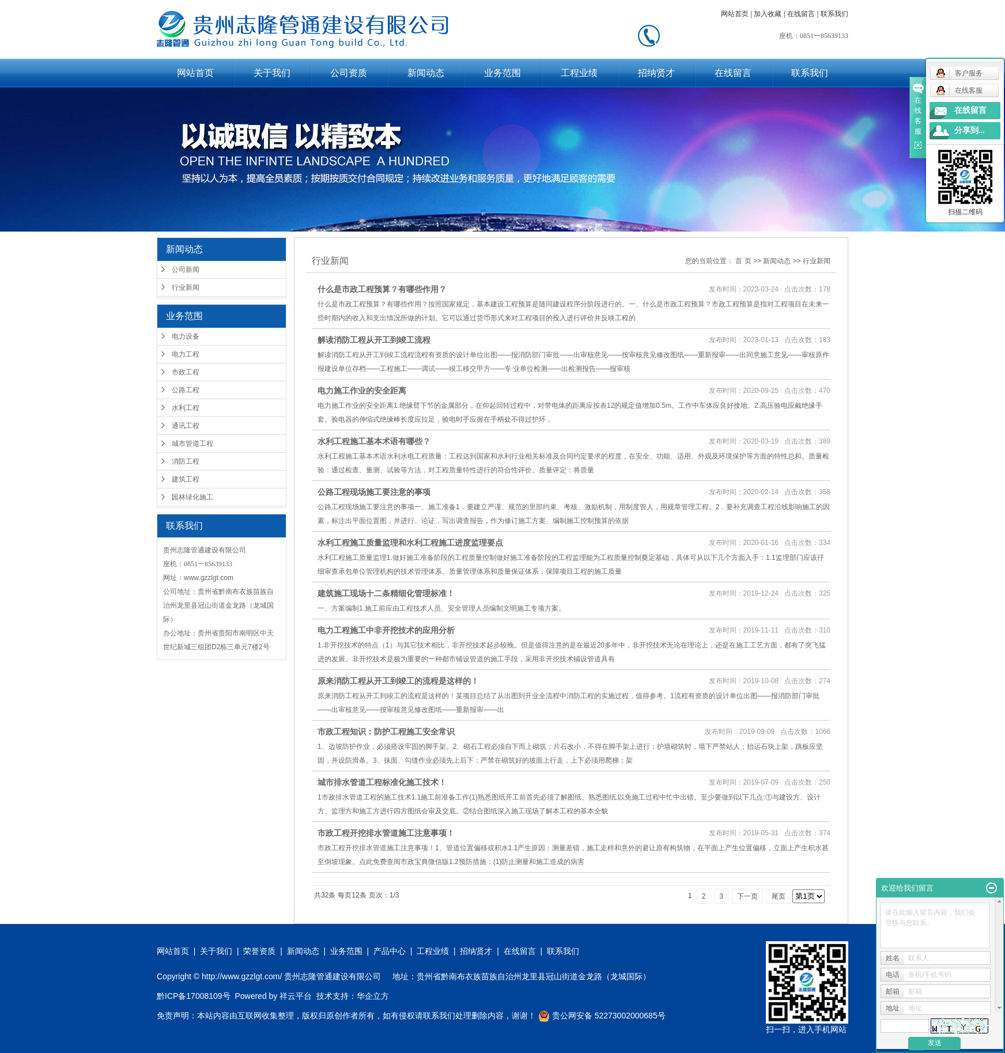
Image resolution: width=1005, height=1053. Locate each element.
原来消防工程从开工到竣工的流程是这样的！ (398, 680)
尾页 (778, 896)
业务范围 (502, 73)
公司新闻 (185, 270)
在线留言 (801, 14)
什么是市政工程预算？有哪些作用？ (382, 289)
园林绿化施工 (192, 497)
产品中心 (389, 951)
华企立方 (373, 996)
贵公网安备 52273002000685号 (602, 1015)
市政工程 (185, 372)
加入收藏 (767, 14)
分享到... (969, 130)
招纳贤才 (656, 73)
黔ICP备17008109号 (194, 996)
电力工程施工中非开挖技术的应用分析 (386, 630)
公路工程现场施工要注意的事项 (374, 492)
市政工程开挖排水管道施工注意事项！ (386, 833)
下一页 (747, 896)
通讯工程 (185, 426)
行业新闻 (185, 287)
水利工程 (185, 408)
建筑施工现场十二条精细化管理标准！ (386, 593)
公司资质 (348, 73)
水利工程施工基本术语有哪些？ (374, 441)
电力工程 (185, 354)
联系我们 (834, 14)
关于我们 (272, 73)
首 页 (743, 261)
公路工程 (185, 390)
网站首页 (735, 14)
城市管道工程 (192, 444)
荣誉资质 (259, 951)
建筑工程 (185, 479)
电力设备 (185, 336)
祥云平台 (295, 996)
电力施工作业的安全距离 (362, 390)
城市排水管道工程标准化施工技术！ (382, 782)
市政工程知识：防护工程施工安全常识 (386, 731)
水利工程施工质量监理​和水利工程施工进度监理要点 (410, 542)
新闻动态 (425, 73)
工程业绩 (579, 73)
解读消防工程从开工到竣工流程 (374, 339)
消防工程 (185, 461)
